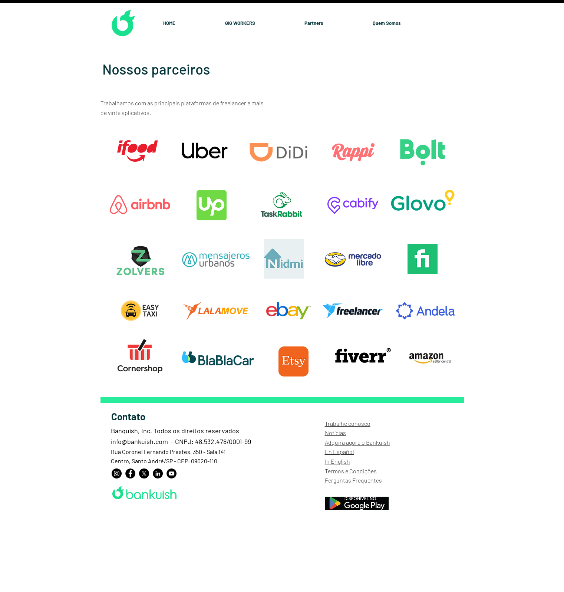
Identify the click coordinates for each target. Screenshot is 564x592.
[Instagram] (117, 473)
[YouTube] (171, 473)
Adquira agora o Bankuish (357, 442)
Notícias (335, 432)
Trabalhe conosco (347, 423)
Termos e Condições (351, 470)
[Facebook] (130, 473)
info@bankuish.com (139, 441)
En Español (339, 451)
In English (337, 461)
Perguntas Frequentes (353, 480)
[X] (144, 473)
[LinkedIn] (158, 473)
